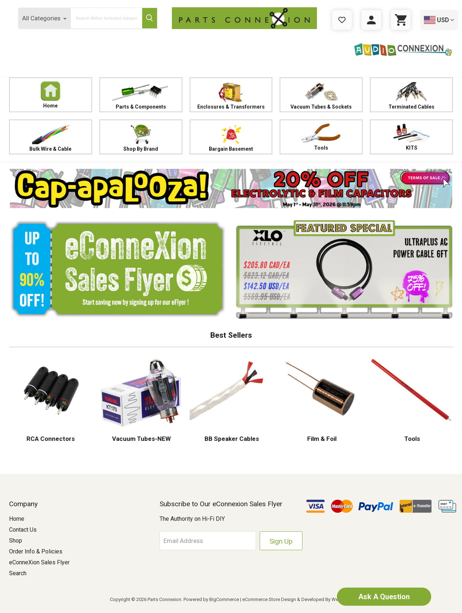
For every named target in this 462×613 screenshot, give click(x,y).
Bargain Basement (231, 137)
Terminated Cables (411, 95)
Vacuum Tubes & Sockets (321, 95)
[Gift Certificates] (342, 20)
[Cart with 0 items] (401, 20)
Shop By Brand (141, 137)
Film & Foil (321, 438)
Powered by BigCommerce (211, 599)
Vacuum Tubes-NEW (141, 438)
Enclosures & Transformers (231, 95)
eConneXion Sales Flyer (39, 562)
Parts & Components (141, 95)
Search (17, 573)
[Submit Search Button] (149, 18)
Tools (321, 137)
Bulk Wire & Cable (50, 137)
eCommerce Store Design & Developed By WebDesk (297, 599)
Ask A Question (384, 596)
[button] (231, 188)
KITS (411, 137)
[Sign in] (371, 20)
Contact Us (23, 529)
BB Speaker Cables (231, 438)
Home (51, 95)
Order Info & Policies (35, 551)
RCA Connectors (50, 438)
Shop (15, 540)
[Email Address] (208, 540)
